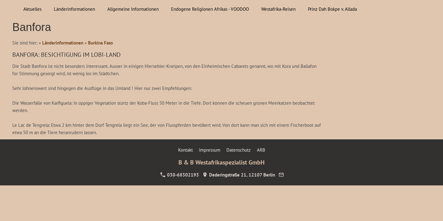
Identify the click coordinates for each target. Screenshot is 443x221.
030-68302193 (179, 175)
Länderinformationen (62, 43)
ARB (261, 150)
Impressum (209, 150)
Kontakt (185, 150)
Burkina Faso (100, 43)
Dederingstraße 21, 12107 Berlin (238, 175)
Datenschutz (238, 150)
